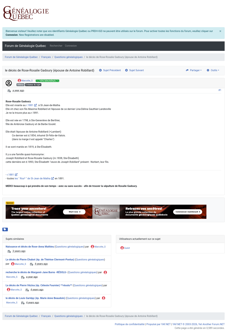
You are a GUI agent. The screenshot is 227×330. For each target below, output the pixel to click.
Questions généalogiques (68, 57)
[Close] (220, 31)
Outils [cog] (211, 70)
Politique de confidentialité (130, 324)
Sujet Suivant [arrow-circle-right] (134, 70)
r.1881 (31, 105)
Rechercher (56, 45)
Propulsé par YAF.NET (158, 324)
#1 (219, 90)
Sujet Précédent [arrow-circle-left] (110, 70)
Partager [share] (193, 70)
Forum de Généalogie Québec (25, 46)
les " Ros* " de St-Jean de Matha (34, 178)
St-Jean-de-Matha (20, 229)
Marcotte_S (25, 80)
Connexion (12, 34)
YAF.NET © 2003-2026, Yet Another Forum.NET (198, 324)
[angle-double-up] (218, 320)
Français (46, 57)
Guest (125, 248)
